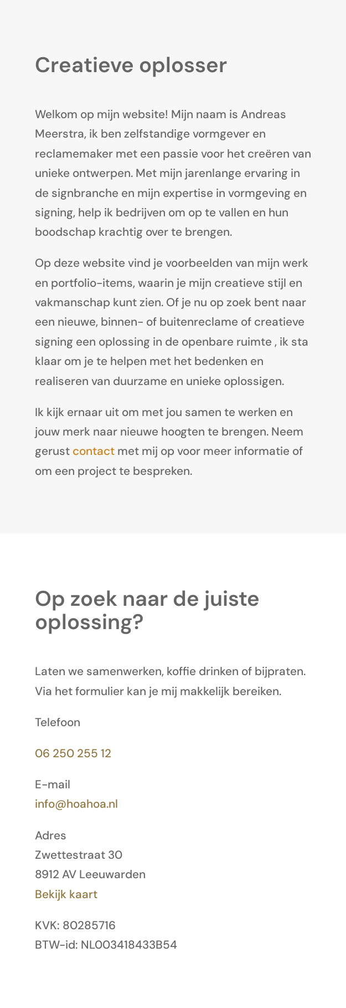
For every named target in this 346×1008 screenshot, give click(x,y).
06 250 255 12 (73, 753)
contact (94, 450)
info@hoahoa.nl (76, 803)
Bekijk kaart (66, 894)
